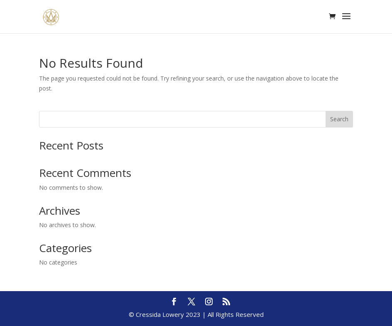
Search (339, 119)
